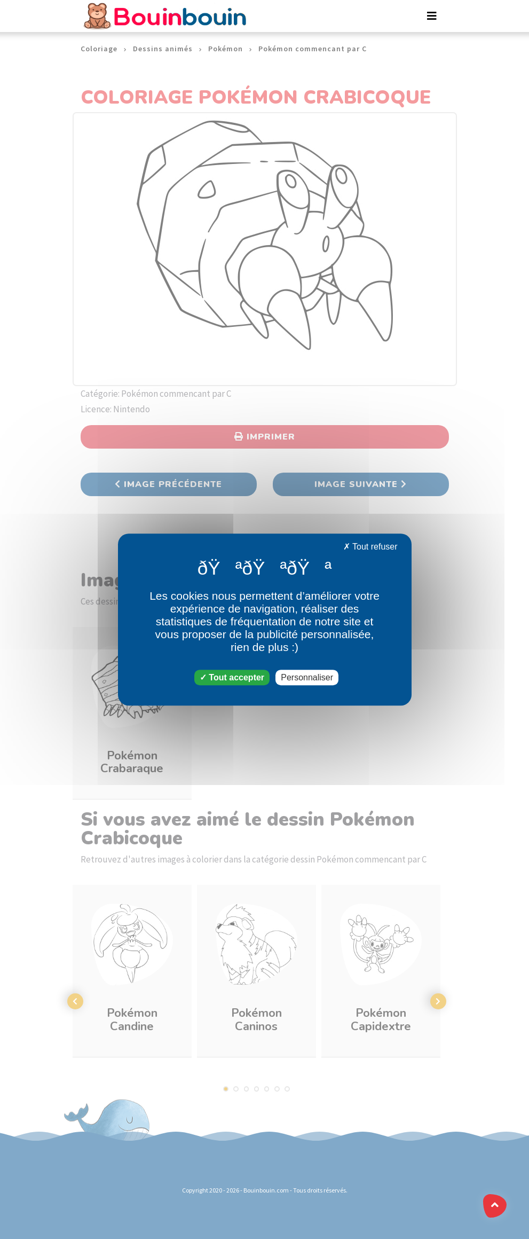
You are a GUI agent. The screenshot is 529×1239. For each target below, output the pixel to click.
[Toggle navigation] (432, 16)
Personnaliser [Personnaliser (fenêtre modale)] (307, 677)
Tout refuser (370, 546)
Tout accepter (232, 677)
